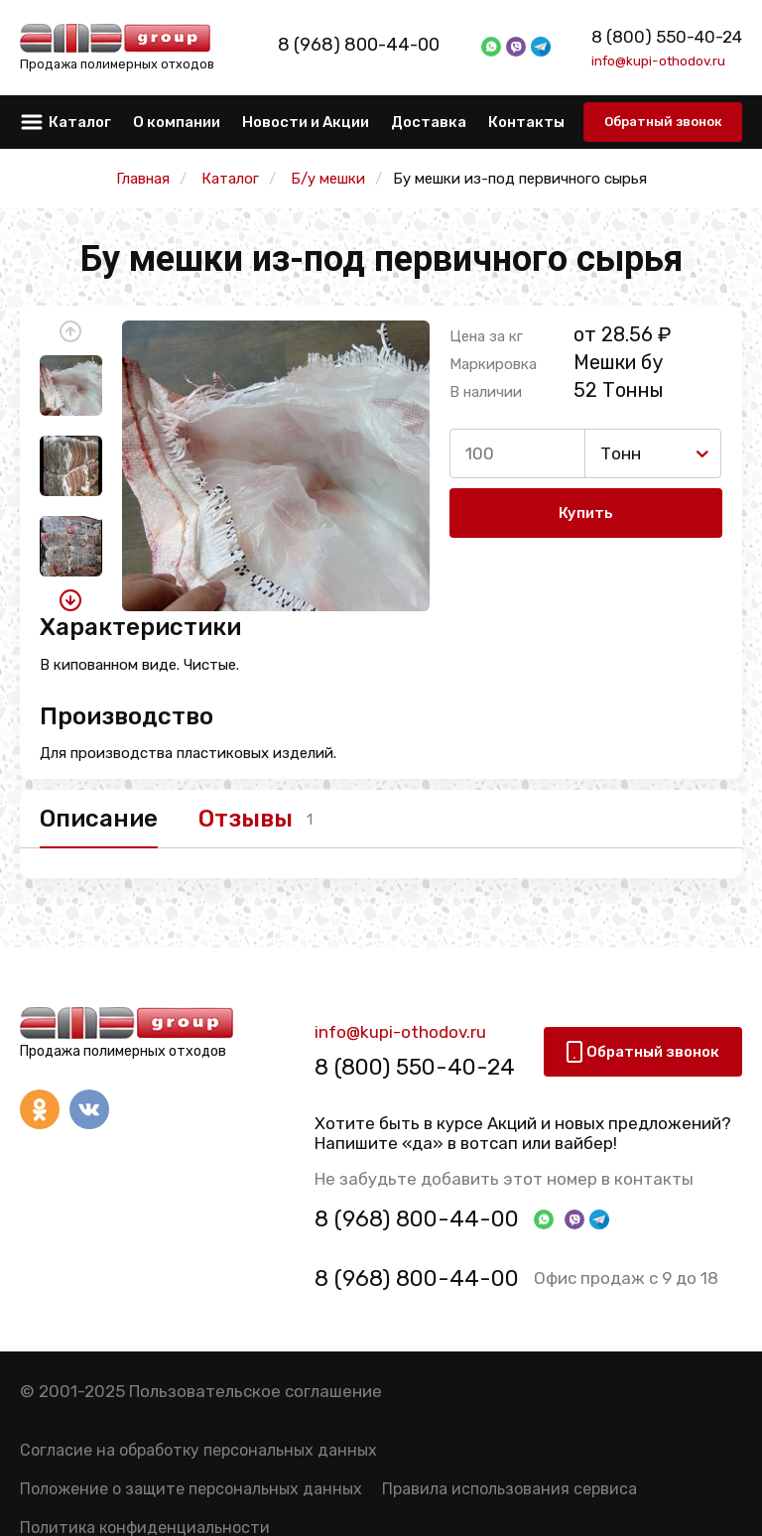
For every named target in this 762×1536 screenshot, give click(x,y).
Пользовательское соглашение (255, 1392)
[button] (70, 331)
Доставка (428, 122)
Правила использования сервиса (509, 1490)
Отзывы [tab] (254, 818)
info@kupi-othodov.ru (658, 60)
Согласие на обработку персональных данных (198, 1451)
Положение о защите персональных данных (191, 1490)
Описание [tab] (99, 818)
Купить (586, 514)
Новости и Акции (305, 122)
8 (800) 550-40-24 (666, 37)
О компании (176, 122)
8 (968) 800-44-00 (381, 45)
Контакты (526, 122)
